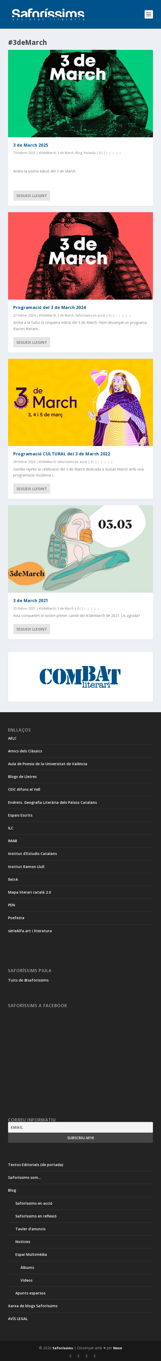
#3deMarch (47, 153)
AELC (12, 738)
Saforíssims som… (24, 1177)
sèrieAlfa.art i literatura (30, 930)
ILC (10, 827)
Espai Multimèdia (31, 1254)
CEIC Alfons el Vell (24, 789)
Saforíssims (62, 1348)
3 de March (65, 153)
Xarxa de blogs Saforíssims (32, 1305)
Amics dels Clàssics (25, 750)
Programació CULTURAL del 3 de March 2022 (61, 454)
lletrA (13, 879)
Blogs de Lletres (22, 776)
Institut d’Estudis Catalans (32, 853)
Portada (90, 153)
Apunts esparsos (30, 1293)
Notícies (22, 1241)
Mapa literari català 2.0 (29, 892)
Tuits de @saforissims (28, 980)
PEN (11, 904)
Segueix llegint (31, 195)
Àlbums (27, 1267)
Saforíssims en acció (90, 315)
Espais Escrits (20, 815)
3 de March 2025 (30, 145)
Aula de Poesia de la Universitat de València (47, 763)
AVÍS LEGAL (18, 1318)
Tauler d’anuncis (30, 1228)
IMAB (12, 840)
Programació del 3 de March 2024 (49, 307)
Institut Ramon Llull (26, 866)
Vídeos (26, 1280)
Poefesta (16, 917)
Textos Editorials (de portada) (35, 1164)
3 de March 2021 (30, 600)
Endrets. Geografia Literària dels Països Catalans (52, 802)
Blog (78, 153)
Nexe (117, 1348)
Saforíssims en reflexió (36, 1216)
